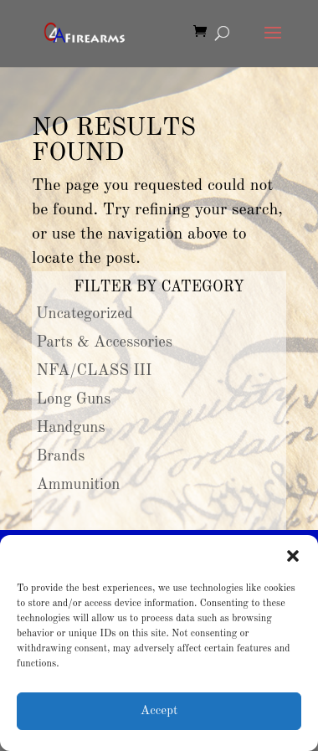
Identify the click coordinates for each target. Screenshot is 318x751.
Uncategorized (84, 313)
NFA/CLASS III (94, 370)
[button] (293, 556)
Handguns (71, 427)
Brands (61, 456)
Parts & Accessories (104, 342)
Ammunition (79, 484)
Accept (159, 711)
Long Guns (74, 399)
